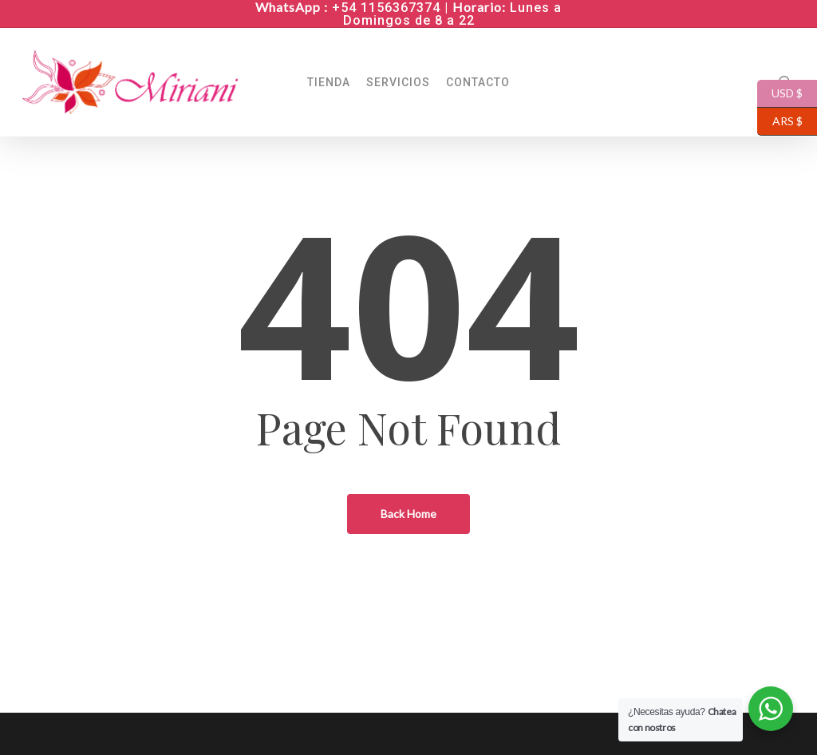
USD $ (780, 94)
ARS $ (780, 122)
